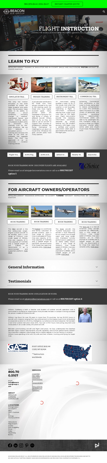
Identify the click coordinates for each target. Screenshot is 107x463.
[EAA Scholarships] (93, 155)
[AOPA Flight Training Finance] (29, 155)
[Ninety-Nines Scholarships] (77, 155)
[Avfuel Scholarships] (61, 155)
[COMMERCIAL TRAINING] (89, 96)
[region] (53, 4)
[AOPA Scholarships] (45, 155)
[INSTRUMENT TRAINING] (65, 97)
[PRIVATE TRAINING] (41, 97)
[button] (104, 12)
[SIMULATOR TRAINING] (17, 97)
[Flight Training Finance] (14, 155)
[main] (53, 30)
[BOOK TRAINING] (17, 222)
